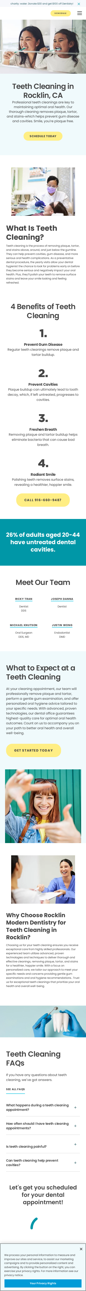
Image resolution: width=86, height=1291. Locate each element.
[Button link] (61, 13)
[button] (79, 13)
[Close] (81, 1249)
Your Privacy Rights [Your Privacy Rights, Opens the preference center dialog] (43, 1283)
